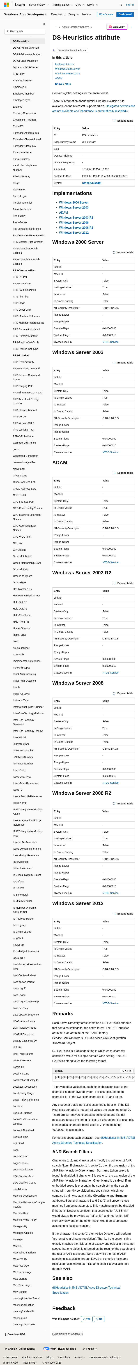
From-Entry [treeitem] (19, 215)
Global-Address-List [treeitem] (24, 482)
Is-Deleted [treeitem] (18, 888)
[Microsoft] (6, 5)
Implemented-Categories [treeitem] (26, 661)
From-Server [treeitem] (20, 222)
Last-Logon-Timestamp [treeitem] (26, 1001)
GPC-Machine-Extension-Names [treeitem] (27, 517)
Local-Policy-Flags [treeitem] (23, 1093)
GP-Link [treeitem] (17, 543)
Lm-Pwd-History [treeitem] (22, 1060)
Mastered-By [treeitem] (20, 1259)
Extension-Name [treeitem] (22, 152)
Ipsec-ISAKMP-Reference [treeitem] (27, 796)
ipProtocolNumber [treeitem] (23, 763)
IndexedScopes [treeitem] (21, 667)
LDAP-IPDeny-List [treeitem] (23, 1034)
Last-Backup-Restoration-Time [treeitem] (27, 966)
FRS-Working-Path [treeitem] (23, 429)
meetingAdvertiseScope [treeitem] (26, 1298)
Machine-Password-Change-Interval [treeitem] (29, 1204)
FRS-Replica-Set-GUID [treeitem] (26, 342)
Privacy (78, 1357)
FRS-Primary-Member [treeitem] (25, 335)
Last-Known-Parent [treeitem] (23, 982)
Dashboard (125, 14)
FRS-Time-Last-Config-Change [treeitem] (26, 401)
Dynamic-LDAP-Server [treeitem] (25, 67)
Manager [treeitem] (18, 1239)
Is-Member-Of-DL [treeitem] (23, 901)
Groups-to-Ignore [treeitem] (22, 576)
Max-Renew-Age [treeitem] (22, 1272)
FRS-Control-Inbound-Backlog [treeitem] (25, 250)
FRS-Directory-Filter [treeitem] (24, 270)
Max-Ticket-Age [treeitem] (22, 1285)
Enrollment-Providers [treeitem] (24, 119)
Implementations (64, 64)
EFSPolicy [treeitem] (19, 73)
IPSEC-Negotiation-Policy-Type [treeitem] (27, 833)
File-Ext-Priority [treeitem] (21, 176)
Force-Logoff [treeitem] (20, 196)
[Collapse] (44, 24)
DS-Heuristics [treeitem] (21, 41)
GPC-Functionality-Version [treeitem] (28, 508)
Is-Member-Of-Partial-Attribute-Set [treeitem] (25, 910)
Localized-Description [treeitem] (25, 1086)
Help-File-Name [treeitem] (22, 615)
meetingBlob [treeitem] (20, 1318)
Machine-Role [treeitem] (20, 1213)
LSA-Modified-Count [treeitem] (24, 1182)
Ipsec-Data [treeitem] (19, 770)
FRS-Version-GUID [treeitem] (23, 423)
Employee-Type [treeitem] (21, 100)
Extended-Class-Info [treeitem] (24, 146)
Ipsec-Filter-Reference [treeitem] (25, 783)
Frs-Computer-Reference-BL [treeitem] (29, 235)
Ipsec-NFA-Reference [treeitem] (25, 842)
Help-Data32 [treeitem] (20, 608)
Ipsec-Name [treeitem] (19, 802)
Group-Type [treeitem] (19, 582)
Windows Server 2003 (67, 73)
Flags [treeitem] (16, 183)
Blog (49, 1357)
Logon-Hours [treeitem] (20, 1163)
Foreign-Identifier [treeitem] (22, 202)
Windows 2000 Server (67, 68)
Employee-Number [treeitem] (23, 93)
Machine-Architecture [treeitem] (25, 1195)
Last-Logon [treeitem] (19, 995)
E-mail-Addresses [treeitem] (23, 80)
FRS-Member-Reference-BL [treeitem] (28, 322)
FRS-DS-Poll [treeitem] (20, 276)
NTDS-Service (110, 342)
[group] (93, 1077)
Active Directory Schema (75, 26)
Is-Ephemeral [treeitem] (20, 894)
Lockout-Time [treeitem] (20, 1136)
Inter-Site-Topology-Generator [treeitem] (24, 722)
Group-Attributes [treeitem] (22, 556)
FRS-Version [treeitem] (20, 416)
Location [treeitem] (17, 1106)
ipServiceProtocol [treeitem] (23, 868)
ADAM (58, 78)
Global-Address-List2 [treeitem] (24, 488)
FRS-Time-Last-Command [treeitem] (27, 392)
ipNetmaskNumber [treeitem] (23, 750)
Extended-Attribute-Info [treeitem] (26, 132)
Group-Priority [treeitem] (21, 569)
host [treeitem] (15, 641)
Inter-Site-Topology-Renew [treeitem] (28, 730)
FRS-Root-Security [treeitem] (23, 362)
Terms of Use (10, 1362)
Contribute (64, 1357)
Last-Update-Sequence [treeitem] (26, 1014)
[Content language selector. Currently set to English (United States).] (20, 1349)
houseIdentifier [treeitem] (21, 647)
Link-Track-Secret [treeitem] (23, 1053)
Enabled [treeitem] (17, 106)
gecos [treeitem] (16, 449)
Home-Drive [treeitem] (19, 634)
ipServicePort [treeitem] (20, 861)
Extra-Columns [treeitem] (21, 159)
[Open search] (121, 5)
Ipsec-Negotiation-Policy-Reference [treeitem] (27, 822)
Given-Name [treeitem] (20, 475)
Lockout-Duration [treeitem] (22, 1112)
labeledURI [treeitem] (19, 958)
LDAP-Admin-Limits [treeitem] (24, 1021)
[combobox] (24, 31)
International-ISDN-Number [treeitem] (28, 706)
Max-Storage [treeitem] (20, 1278)
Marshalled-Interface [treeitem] (24, 1252)
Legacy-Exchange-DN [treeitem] (25, 1040)
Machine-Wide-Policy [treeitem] (24, 1219)
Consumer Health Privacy (103, 1357)
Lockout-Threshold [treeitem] (23, 1130)
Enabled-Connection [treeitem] (24, 113)
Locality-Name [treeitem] (21, 1073)
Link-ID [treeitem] (17, 1047)
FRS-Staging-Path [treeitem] (23, 386)
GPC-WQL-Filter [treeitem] (22, 536)
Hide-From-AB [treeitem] (21, 621)
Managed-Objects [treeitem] (23, 1232)
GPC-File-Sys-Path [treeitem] (23, 501)
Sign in (130, 4)
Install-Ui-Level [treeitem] (21, 693)
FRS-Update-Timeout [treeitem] (25, 410)
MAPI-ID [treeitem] (17, 1245)
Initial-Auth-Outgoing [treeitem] (24, 680)
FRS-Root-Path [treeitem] (21, 355)
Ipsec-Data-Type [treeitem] (22, 776)
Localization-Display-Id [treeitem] (25, 1080)
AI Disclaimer (10, 1357)
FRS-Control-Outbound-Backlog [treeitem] (26, 261)
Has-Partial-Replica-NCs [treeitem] (26, 595)
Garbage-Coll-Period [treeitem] (24, 442)
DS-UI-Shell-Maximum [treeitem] (25, 60)
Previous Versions (32, 1357)
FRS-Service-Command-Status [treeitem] (26, 377)
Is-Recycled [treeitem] (19, 925)
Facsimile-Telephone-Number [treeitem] (25, 167)
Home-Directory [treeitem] (22, 628)
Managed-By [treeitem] (20, 1226)
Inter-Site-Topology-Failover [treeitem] (28, 713)
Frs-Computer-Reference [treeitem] (27, 228)
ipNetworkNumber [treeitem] (23, 757)
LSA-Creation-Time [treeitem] (23, 1176)
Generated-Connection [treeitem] (25, 455)
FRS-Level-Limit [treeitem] (22, 309)
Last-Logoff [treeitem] (19, 988)
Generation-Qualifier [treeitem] (24, 462)
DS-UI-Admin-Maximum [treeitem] (26, 47)
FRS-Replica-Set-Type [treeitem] (25, 349)
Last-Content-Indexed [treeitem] (25, 975)
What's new (106, 14)
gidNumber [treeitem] (19, 468)
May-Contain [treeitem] (20, 1291)
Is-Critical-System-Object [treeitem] (27, 874)
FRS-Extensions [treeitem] (22, 283)
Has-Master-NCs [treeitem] (22, 589)
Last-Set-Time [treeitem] (21, 1008)
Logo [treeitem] (16, 1150)
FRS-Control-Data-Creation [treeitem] (28, 241)
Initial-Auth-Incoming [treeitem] (24, 674)
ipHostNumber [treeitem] (21, 744)
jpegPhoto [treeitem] (18, 938)
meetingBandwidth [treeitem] (23, 1311)
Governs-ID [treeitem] (19, 495)
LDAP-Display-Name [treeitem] (24, 1027)
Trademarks (28, 1362)
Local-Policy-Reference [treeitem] (26, 1099)
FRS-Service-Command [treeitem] (26, 368)
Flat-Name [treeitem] (19, 189)
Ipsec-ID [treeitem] (17, 789)
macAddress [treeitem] (20, 1189)
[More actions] (132, 27)
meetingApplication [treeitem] (23, 1304)
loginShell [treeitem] (18, 1143)
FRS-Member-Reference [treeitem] (26, 316)
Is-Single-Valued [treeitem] (22, 931)
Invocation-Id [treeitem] (20, 737)
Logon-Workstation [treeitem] (23, 1169)
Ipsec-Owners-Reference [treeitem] (27, 848)
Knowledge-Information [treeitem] (26, 951)
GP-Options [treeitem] (19, 549)
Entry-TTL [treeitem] (18, 126)
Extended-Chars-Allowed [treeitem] (27, 139)
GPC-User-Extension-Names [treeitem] (25, 528)
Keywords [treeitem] (18, 944)
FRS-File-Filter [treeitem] (21, 296)
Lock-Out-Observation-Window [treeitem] (25, 1121)
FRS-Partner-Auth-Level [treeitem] (26, 329)
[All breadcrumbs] (55, 27)
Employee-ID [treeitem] (20, 87)
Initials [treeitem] (16, 687)
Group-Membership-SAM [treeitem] (27, 562)
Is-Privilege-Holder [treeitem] (23, 918)
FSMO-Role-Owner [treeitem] (23, 436)
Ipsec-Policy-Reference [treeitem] (26, 855)
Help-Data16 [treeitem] (20, 602)
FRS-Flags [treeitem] (19, 303)
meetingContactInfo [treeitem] (24, 1324)
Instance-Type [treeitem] (21, 700)
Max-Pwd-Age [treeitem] (21, 1265)
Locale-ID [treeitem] (18, 1067)
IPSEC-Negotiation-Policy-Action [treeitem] (27, 811)
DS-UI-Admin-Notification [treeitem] (27, 54)
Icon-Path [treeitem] (18, 654)
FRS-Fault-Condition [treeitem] (24, 290)
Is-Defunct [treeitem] (18, 881)
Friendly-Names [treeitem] (22, 209)
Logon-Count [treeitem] (20, 1156)
